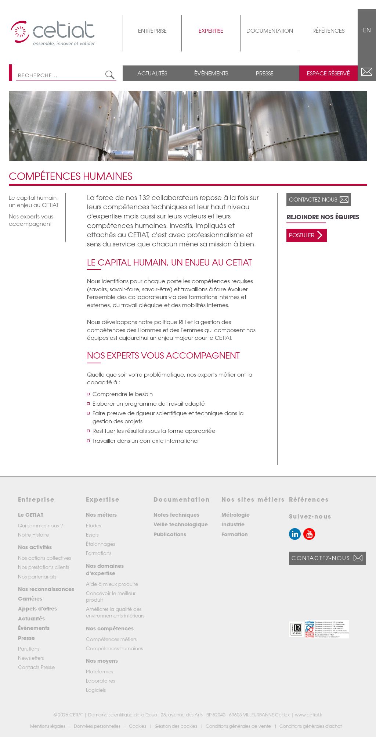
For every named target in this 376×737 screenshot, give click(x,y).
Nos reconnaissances (46, 588)
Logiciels (96, 690)
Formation (234, 534)
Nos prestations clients (43, 567)
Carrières (30, 598)
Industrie (233, 524)
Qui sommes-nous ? (40, 525)
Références (328, 30)
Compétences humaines (114, 648)
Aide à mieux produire (112, 584)
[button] (296, 629)
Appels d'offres (37, 608)
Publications (169, 534)
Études (93, 525)
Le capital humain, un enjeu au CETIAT (33, 201)
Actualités (152, 73)
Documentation (269, 30)
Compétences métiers (111, 639)
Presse (265, 73)
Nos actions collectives (44, 558)
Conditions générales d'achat (311, 726)
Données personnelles (98, 726)
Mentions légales (48, 726)
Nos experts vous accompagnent (31, 220)
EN (367, 30)
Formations (98, 553)
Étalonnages (100, 544)
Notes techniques (176, 514)
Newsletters (31, 658)
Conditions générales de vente (239, 726)
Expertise (211, 30)
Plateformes (99, 671)
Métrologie (235, 514)
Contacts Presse (36, 667)
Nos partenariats (37, 576)
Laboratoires (100, 680)
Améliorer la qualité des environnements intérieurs (115, 612)
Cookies (138, 726)
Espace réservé (328, 73)
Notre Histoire (33, 534)
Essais (92, 534)
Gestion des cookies (176, 726)
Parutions (28, 648)
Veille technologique (180, 524)
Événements (211, 73)
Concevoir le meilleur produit (110, 596)
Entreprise (152, 30)
